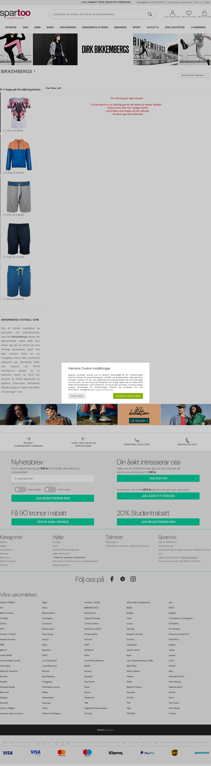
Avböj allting (77, 396)
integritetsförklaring (103, 389)
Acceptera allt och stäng (128, 396)
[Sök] (149, 14)
